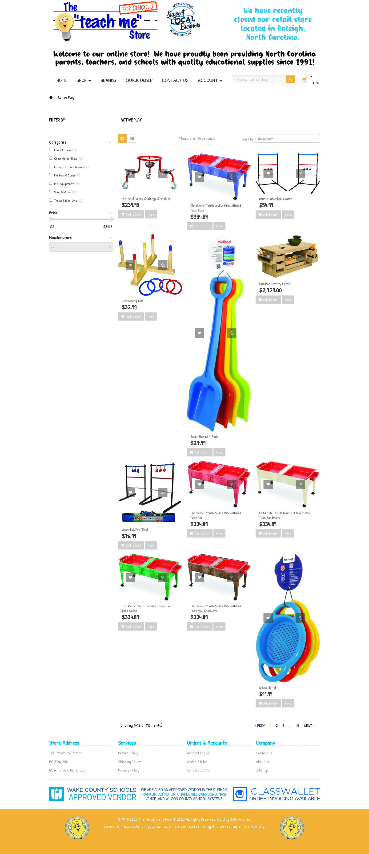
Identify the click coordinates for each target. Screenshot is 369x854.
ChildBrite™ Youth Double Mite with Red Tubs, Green (147, 608)
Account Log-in (198, 753)
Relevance (289, 138)
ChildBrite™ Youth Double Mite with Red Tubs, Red (215, 515)
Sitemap (262, 770)
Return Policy (128, 753)
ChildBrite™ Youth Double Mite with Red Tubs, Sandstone (284, 515)
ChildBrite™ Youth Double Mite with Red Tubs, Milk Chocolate (215, 608)
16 (297, 725)
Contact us (264, 753)
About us (262, 761)
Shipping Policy (129, 761)
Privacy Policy (129, 770)
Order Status (197, 761)
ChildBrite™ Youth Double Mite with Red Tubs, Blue (215, 208)
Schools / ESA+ (199, 770)
